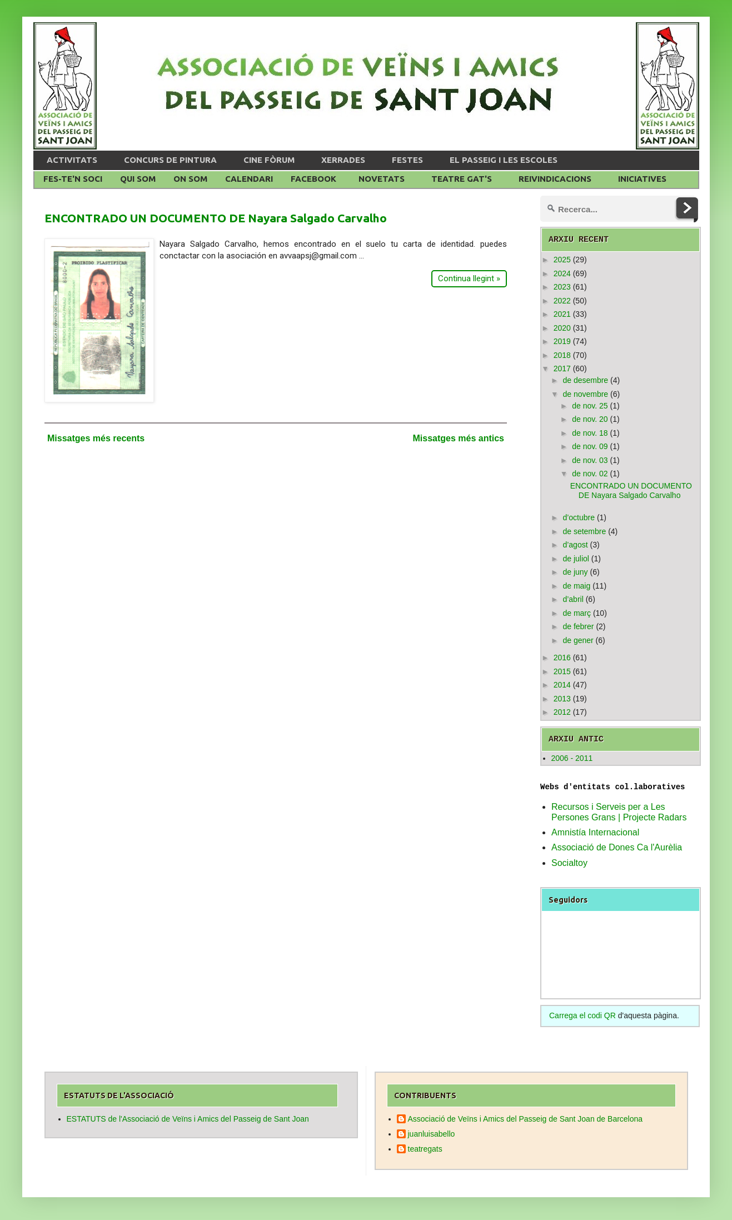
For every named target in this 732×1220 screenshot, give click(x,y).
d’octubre (578, 517)
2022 (562, 300)
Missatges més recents (96, 438)
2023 (562, 286)
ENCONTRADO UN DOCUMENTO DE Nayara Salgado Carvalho (215, 218)
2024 (562, 273)
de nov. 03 (589, 460)
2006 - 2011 (572, 758)
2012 (562, 712)
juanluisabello (431, 1133)
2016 (562, 657)
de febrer (578, 626)
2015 (562, 671)
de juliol (575, 558)
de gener (577, 640)
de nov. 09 (589, 446)
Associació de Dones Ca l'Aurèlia (616, 847)
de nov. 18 (589, 433)
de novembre (585, 394)
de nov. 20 (589, 419)
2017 (562, 368)
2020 (562, 327)
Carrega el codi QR (582, 1015)
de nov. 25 (589, 405)
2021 (562, 314)
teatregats (425, 1148)
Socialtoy (569, 863)
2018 (562, 355)
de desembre (585, 380)
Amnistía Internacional (595, 832)
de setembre (584, 531)
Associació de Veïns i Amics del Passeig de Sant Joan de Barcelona (525, 1118)
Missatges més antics (458, 438)
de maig (576, 585)
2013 (562, 698)
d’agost (574, 544)
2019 (562, 341)
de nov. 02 (589, 473)
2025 (562, 259)
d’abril (572, 599)
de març (576, 613)
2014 (562, 684)
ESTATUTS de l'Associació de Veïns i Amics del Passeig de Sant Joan (188, 1118)
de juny (574, 571)
